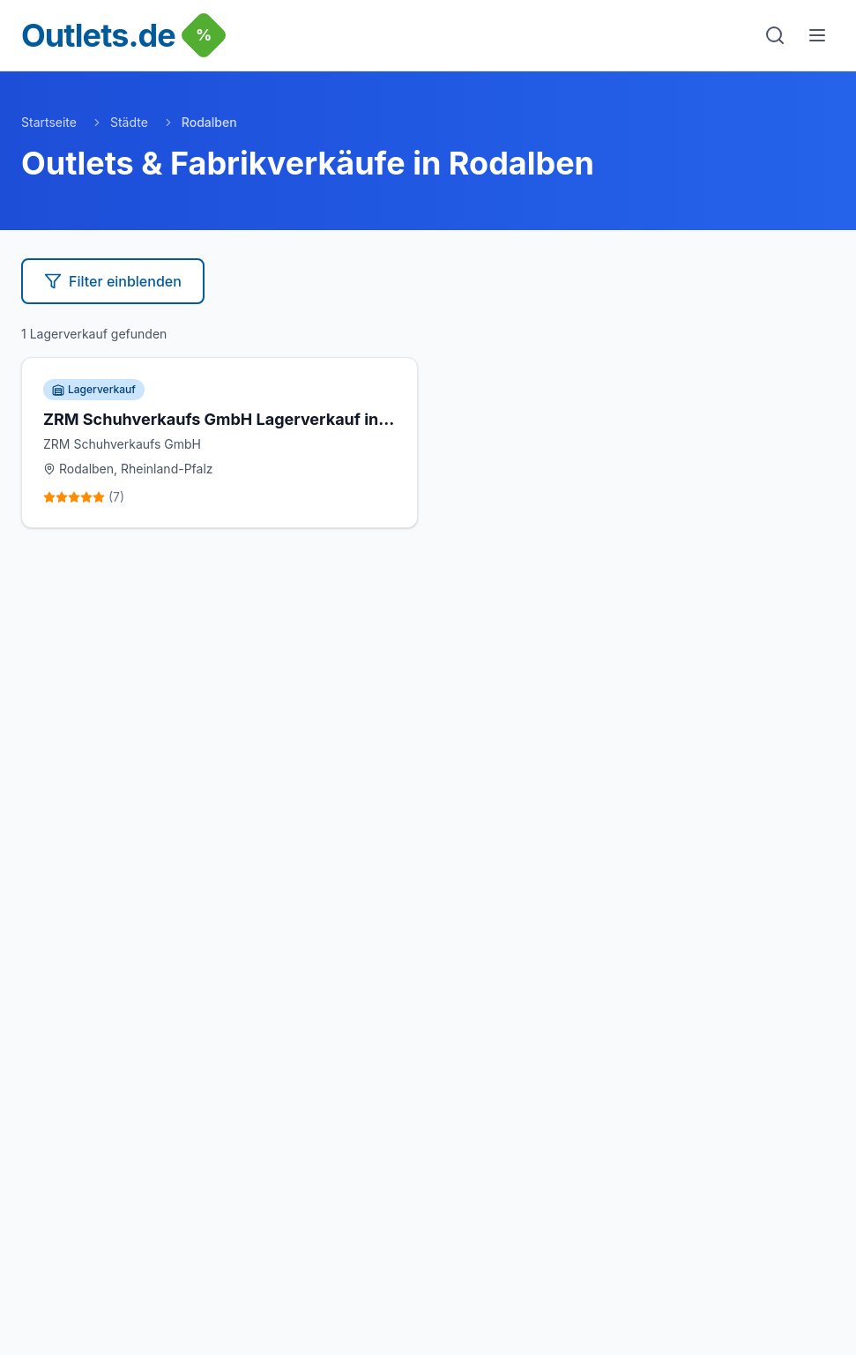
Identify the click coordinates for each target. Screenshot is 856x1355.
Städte (129, 122)
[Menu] (817, 35)
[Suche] (775, 35)
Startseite (49, 122)
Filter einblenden (113, 281)
